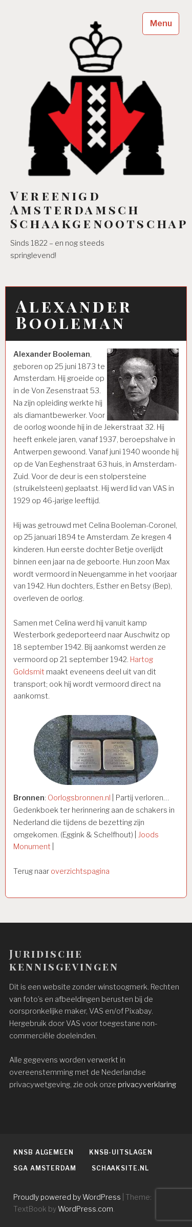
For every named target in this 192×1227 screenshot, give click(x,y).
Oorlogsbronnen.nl (79, 797)
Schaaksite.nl (120, 1168)
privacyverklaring (147, 1084)
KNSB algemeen (43, 1152)
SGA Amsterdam (44, 1168)
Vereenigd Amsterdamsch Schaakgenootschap (99, 209)
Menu (161, 23)
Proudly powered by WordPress (67, 1197)
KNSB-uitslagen (121, 1152)
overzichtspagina (80, 871)
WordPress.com (85, 1208)
